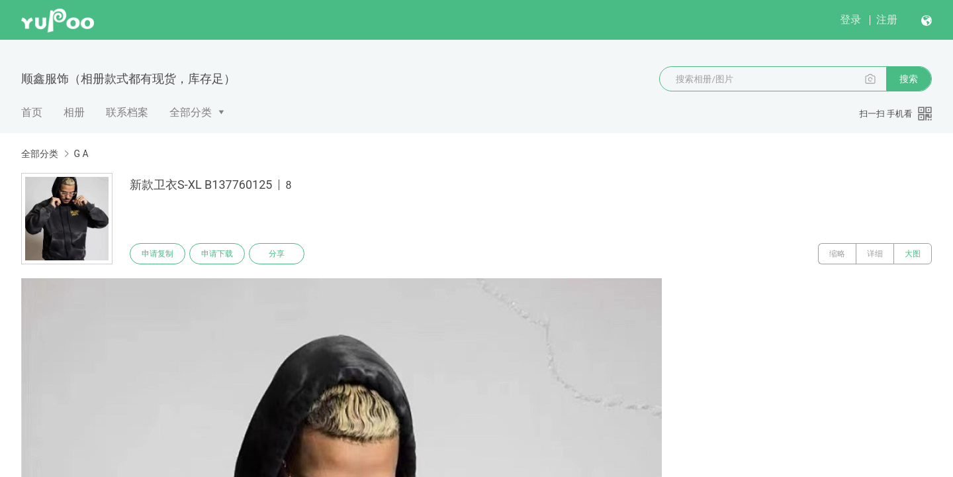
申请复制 (157, 253)
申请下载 (217, 253)
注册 (886, 19)
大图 (913, 253)
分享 (277, 253)
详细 (875, 253)
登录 (850, 19)
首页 (31, 112)
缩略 (837, 253)
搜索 (908, 79)
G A (80, 153)
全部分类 (190, 112)
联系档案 (127, 112)
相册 (74, 112)
